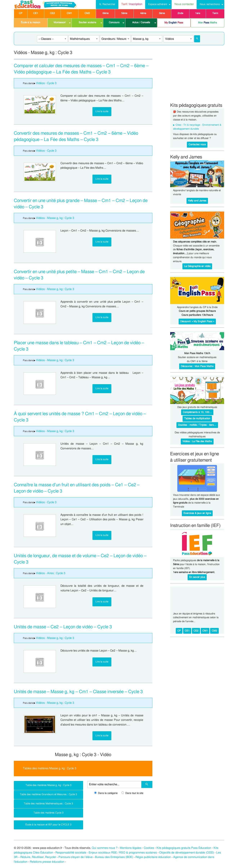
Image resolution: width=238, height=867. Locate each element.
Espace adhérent (157, 4)
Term (215, 13)
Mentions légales (130, 847)
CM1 (69, 13)
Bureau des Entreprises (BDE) (114, 857)
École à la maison (30, 22)
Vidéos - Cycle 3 (46, 83)
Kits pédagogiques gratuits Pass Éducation (184, 847)
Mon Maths (207, 22)
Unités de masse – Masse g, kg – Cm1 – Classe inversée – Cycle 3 (78, 691)
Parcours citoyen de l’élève (75, 857)
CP (20, 13)
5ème (124, 13)
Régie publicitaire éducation (153, 857)
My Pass (173, 22)
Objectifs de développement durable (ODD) (186, 852)
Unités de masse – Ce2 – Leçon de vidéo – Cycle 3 (63, 627)
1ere (197, 13)
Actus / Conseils (141, 22)
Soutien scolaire (87, 22)
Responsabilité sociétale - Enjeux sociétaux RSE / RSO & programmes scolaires (106, 852)
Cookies (149, 847)
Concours (114, 22)
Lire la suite (102, 111)
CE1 (35, 13)
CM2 (87, 13)
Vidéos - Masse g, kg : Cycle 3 (55, 218)
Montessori (60, 22)
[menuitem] (107, 4)
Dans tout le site (132, 793)
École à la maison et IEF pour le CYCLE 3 (48, 824)
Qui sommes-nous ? (104, 847)
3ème (162, 13)
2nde (180, 13)
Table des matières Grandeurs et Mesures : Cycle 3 (48, 794)
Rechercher (107, 4)
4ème (143, 13)
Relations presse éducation (47, 861)
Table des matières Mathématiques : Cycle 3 (48, 803)
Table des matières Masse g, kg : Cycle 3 (48, 785)
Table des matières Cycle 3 (48, 812)
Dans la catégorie (105, 793)
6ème (105, 13)
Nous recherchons (210, 4)
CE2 (52, 13)
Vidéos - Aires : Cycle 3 (50, 573)
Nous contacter (184, 4)
